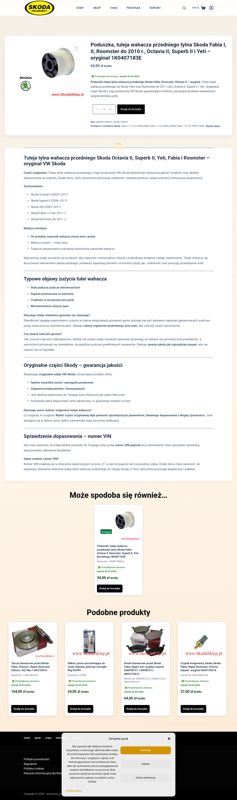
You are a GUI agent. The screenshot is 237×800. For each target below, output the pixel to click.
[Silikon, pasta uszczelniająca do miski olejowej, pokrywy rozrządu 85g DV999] (89, 641)
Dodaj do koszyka (131, 109)
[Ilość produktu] (104, 109)
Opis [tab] (118, 144)
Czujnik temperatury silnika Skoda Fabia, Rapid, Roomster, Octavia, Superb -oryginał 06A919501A (201, 667)
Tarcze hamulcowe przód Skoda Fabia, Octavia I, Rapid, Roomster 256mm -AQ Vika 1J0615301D (30, 667)
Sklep (97, 7)
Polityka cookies (73, 790)
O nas (113, 7)
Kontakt (155, 7)
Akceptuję (146, 750)
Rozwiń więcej (213, 126)
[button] (169, 738)
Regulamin (30, 764)
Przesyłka (133, 7)
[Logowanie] (211, 8)
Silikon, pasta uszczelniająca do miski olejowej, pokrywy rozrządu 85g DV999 (87, 667)
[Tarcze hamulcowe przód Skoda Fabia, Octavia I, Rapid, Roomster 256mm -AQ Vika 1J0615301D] (32, 641)
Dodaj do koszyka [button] (109, 588)
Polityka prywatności (36, 759)
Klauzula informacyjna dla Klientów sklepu (50, 773)
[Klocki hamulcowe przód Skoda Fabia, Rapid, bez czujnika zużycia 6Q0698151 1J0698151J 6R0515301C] (145, 641)
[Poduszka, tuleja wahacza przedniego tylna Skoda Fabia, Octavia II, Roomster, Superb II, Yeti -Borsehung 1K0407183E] (118, 524)
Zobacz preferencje (145, 777)
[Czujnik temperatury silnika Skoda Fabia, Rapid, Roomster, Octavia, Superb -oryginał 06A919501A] (202, 641)
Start (80, 7)
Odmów (146, 764)
